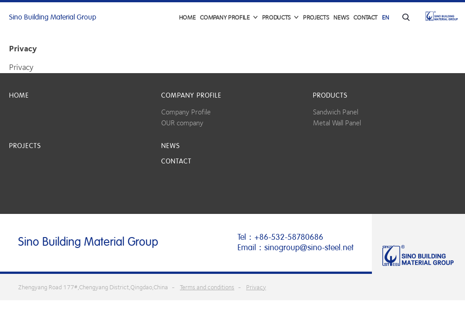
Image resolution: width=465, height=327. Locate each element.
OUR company (182, 123)
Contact (365, 17)
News (341, 17)
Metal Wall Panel (337, 123)
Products (330, 95)
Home (187, 17)
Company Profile (186, 112)
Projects (316, 17)
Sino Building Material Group (52, 17)
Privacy (256, 287)
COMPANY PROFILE (191, 95)
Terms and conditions (207, 287)
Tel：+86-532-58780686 (280, 237)
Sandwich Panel (335, 112)
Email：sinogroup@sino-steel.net (295, 248)
